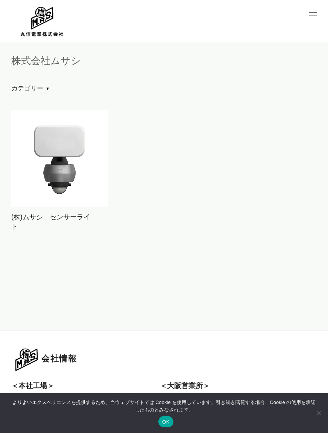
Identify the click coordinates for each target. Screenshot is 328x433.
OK (165, 422)
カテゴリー (27, 88)
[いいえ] (318, 413)
